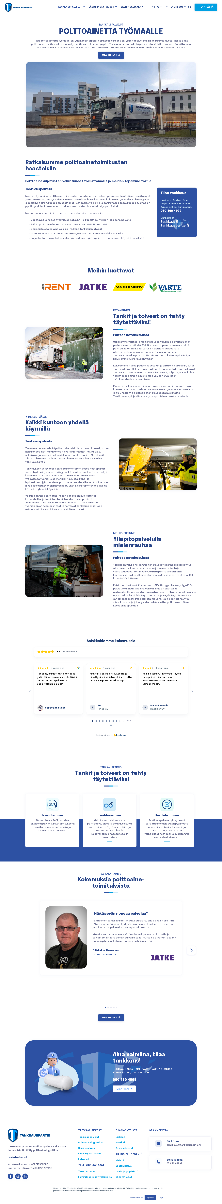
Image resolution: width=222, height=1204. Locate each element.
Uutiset (120, 1137)
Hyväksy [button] (150, 1197)
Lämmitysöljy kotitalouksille (95, 1177)
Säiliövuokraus (87, 1148)
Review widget (103, 735)
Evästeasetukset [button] (136, 1197)
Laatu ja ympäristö (127, 1171)
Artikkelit (121, 1142)
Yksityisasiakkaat (132, 7)
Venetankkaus (86, 1171)
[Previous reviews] (30, 691)
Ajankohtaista (126, 1130)
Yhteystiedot (174, 7)
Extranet (83, 1159)
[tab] (92, 721)
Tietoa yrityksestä (129, 1154)
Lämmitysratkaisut (101, 7)
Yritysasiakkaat (90, 1130)
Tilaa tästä (206, 7)
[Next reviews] (192, 691)
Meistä (120, 1160)
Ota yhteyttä (111, 55)
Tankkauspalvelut (70, 7)
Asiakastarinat (124, 1148)
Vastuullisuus (124, 1166)
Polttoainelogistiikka (90, 1142)
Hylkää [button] (163, 1197)
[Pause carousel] (111, 725)
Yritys (155, 7)
